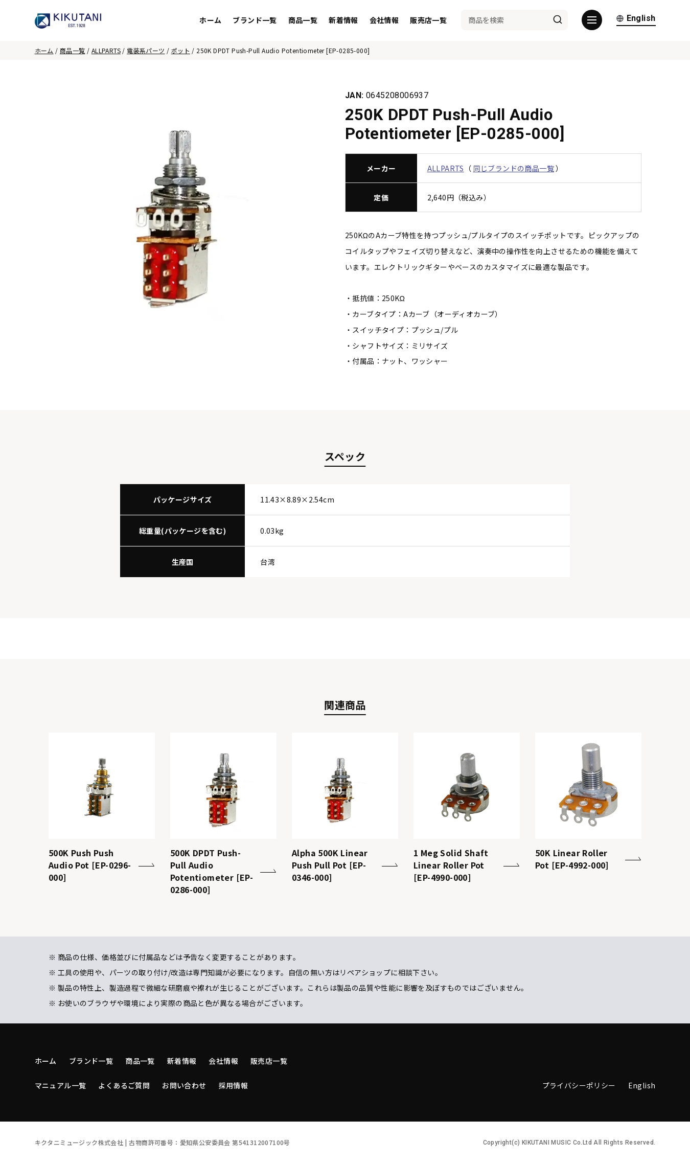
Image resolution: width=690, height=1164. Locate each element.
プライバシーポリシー (579, 1085)
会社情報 (384, 20)
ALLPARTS (106, 50)
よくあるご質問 (124, 1085)
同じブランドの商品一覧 (513, 168)
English (636, 19)
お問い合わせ (184, 1085)
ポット (180, 50)
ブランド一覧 (255, 20)
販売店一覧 (428, 20)
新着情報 (343, 20)
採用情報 (233, 1085)
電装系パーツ (146, 50)
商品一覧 (303, 20)
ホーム (210, 20)
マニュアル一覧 (60, 1085)
